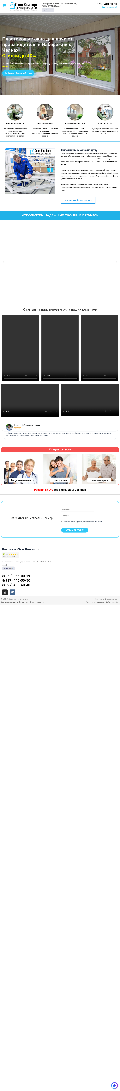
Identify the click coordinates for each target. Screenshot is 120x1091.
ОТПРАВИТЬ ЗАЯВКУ (74, 530)
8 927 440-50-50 (107, 4)
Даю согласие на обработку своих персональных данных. (83, 521)
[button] (4, 5)
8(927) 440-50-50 (16, 580)
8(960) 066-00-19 (16, 576)
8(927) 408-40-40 (16, 585)
